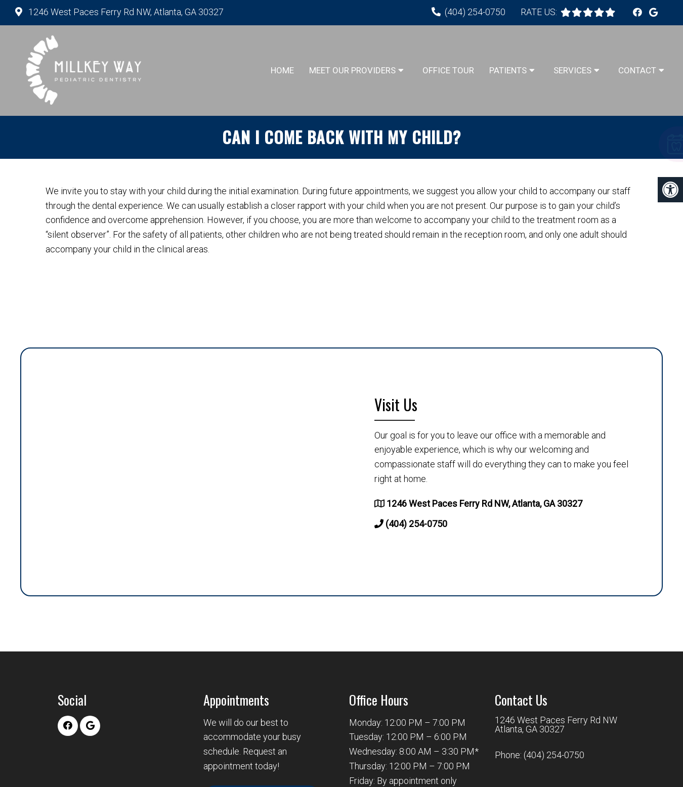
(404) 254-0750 (475, 12)
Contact (637, 70)
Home (282, 70)
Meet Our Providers (352, 70)
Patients (508, 70)
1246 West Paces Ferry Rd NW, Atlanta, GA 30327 (125, 12)
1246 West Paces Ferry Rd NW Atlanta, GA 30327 (556, 725)
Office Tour (448, 70)
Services (572, 70)
